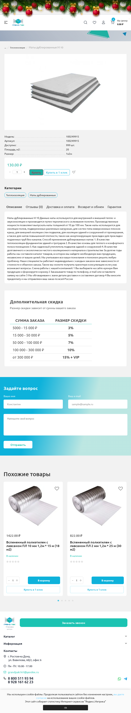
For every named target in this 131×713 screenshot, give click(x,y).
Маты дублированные (43, 195)
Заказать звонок (73, 623)
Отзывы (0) (34, 207)
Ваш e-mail (74, 396)
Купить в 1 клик (56, 172)
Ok (65, 707)
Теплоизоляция (17, 47)
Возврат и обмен (91, 207)
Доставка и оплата (60, 207)
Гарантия (114, 207)
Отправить (18, 445)
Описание (14, 207)
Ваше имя (9, 396)
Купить (36, 172)
